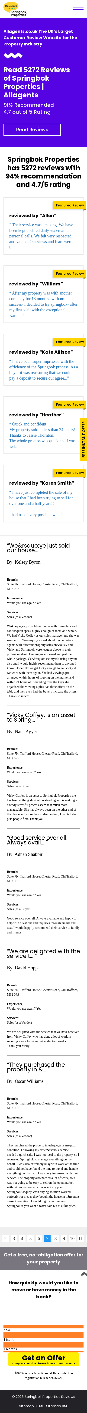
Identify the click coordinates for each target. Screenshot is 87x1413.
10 (72, 1238)
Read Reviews (32, 129)
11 (80, 1238)
